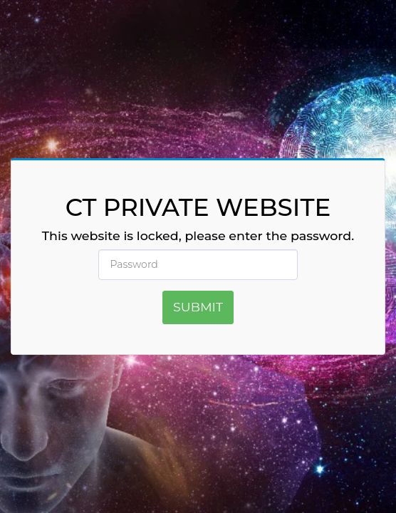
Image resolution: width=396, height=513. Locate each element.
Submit (198, 306)
